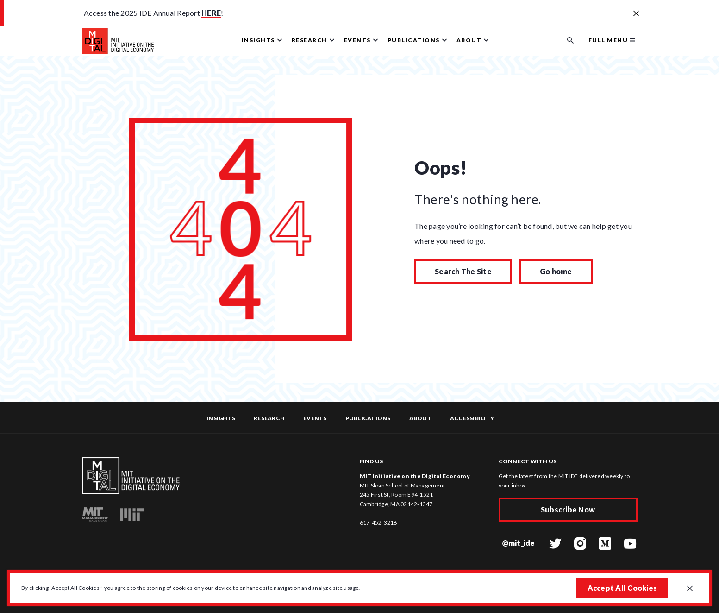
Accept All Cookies (622, 587)
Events (315, 418)
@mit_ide (518, 542)
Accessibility (472, 418)
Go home (556, 271)
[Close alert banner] (636, 14)
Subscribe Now (568, 509)
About (420, 418)
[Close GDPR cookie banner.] (690, 589)
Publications (368, 418)
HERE (211, 12)
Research (269, 418)
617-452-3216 (378, 522)
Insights (220, 418)
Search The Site (463, 271)
